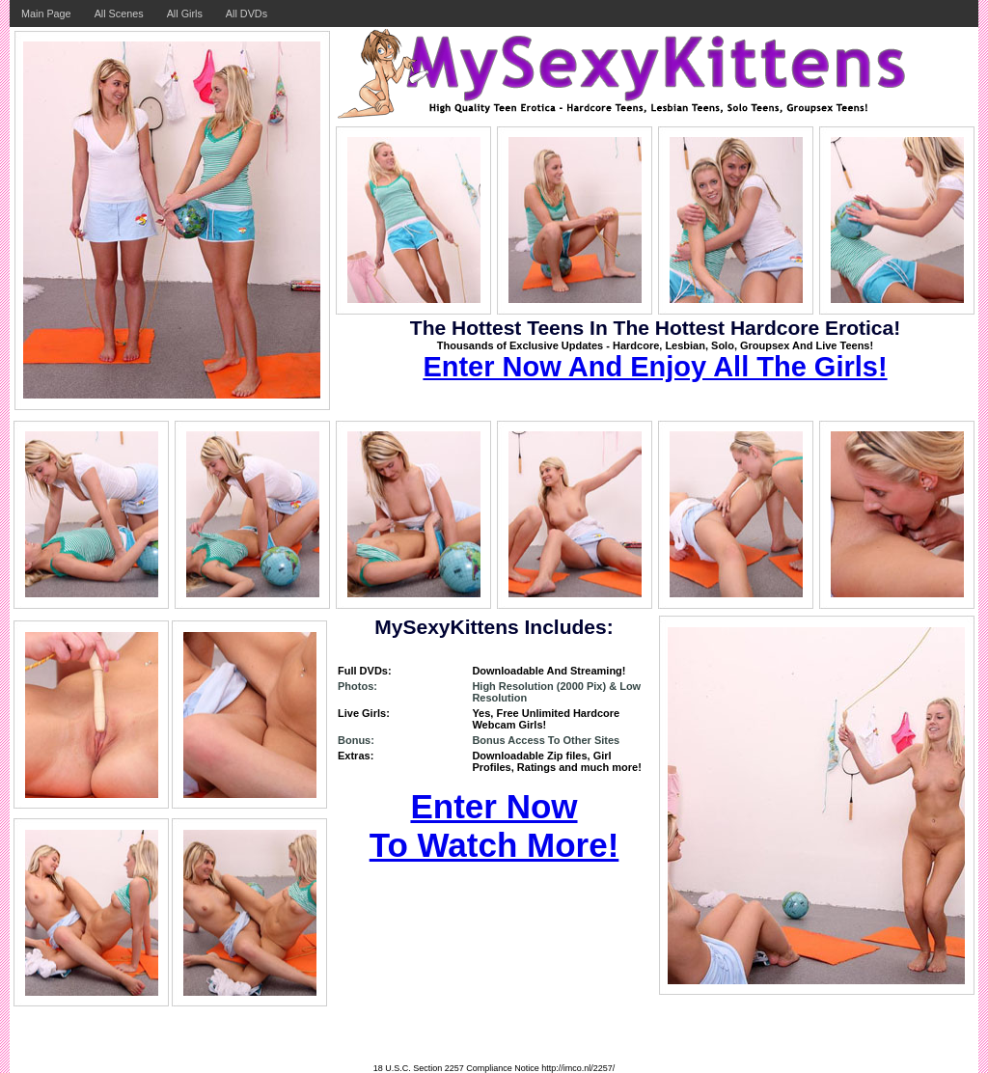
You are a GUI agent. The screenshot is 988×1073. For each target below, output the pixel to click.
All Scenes (119, 13)
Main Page (46, 13)
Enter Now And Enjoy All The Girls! (655, 366)
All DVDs (246, 13)
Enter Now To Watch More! (494, 825)
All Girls (185, 13)
